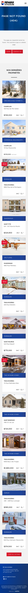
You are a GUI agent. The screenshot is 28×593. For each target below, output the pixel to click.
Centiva (16, 591)
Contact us (17, 51)
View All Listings (14, 554)
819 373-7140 (8, 572)
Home (8, 51)
